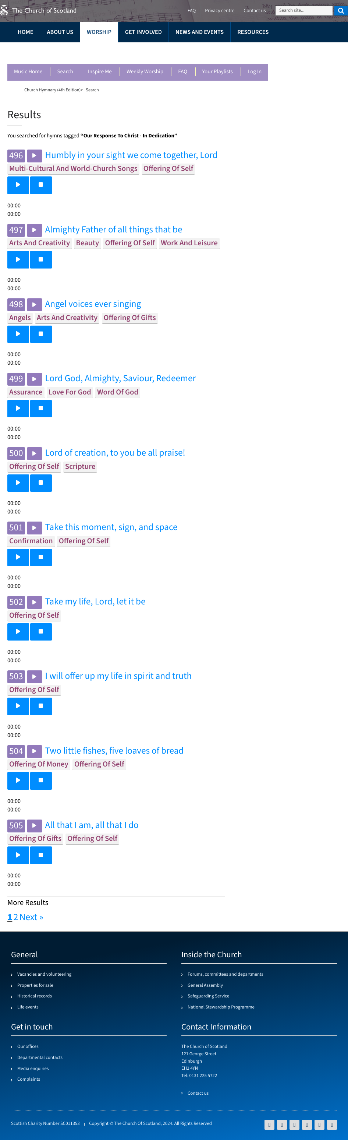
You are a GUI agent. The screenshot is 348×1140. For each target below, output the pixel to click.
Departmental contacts (40, 1058)
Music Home (28, 72)
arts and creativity (39, 243)
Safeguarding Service (208, 996)
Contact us (255, 10)
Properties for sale (35, 985)
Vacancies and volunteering (44, 974)
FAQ (182, 72)
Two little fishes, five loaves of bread (114, 751)
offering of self (168, 169)
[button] (18, 185)
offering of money (38, 764)
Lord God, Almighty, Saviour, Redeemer (120, 379)
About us (60, 32)
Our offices (28, 1046)
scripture (80, 467)
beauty (87, 243)
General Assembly (205, 985)
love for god (70, 392)
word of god (117, 392)
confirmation (31, 541)
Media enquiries (33, 1069)
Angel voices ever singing (93, 304)
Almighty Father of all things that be (113, 230)
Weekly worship (145, 72)
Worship (99, 32)
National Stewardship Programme (221, 1007)
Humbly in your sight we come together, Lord (131, 155)
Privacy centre (219, 10)
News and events (199, 32)
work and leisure (189, 243)
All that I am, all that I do (92, 825)
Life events (28, 1007)
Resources (253, 32)
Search (65, 72)
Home (25, 32)
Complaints (28, 1079)
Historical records (34, 996)
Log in (255, 72)
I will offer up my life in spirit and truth (118, 676)
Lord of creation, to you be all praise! (115, 453)
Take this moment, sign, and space (111, 527)
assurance (26, 392)
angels (20, 318)
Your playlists (217, 72)
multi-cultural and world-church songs (73, 169)
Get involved (143, 32)
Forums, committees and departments (225, 974)
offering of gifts (130, 318)
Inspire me (100, 72)
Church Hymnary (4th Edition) (52, 90)
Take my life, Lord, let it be (95, 602)
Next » (31, 917)
